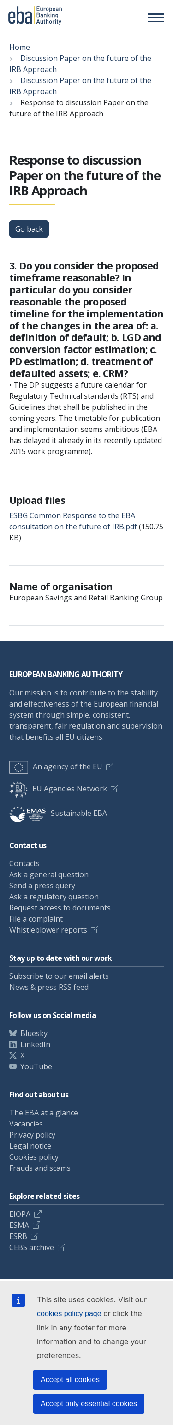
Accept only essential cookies (89, 1403)
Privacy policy (32, 1135)
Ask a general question (49, 874)
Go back (29, 229)
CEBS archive (31, 1247)
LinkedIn (35, 1044)
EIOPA (19, 1214)
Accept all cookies (70, 1379)
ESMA (19, 1225)
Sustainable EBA (58, 813)
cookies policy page (69, 1313)
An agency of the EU (55, 766)
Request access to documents (60, 908)
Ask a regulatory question (54, 897)
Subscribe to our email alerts (59, 976)
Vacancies (26, 1124)
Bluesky (34, 1033)
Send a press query (42, 885)
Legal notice (30, 1146)
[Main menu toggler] (154, 17)
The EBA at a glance (43, 1113)
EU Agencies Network (58, 789)
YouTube (36, 1066)
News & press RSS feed (49, 987)
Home (19, 47)
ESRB (18, 1236)
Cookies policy (34, 1157)
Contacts (24, 863)
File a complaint (36, 919)
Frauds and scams (40, 1168)
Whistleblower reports (48, 930)
